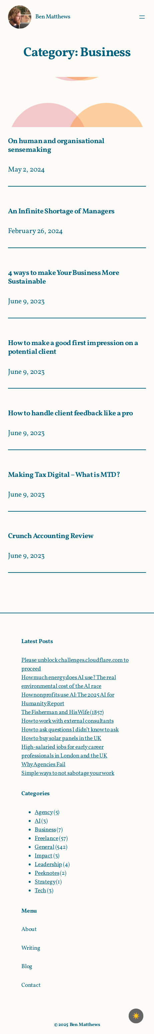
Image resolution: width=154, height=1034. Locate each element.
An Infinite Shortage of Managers (61, 211)
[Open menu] (142, 17)
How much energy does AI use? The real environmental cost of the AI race (68, 682)
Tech (40, 891)
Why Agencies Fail (43, 764)
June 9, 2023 (26, 301)
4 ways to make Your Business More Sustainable (63, 278)
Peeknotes (47, 873)
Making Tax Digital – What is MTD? (64, 475)
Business (45, 830)
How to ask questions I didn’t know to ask (70, 730)
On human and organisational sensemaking (56, 146)
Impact (43, 856)
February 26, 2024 (35, 231)
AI (38, 821)
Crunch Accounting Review (51, 536)
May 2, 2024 (26, 170)
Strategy (45, 882)
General (44, 847)
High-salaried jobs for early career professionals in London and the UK (64, 751)
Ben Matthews (52, 17)
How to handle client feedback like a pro (70, 413)
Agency (44, 812)
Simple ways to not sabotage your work (67, 773)
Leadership (48, 864)
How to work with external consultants (67, 721)
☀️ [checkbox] (136, 1016)
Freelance (46, 838)
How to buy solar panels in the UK (61, 738)
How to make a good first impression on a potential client (73, 348)
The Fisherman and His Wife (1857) (62, 712)
